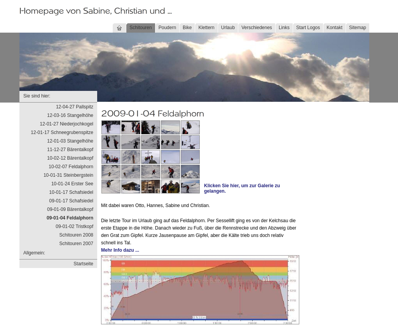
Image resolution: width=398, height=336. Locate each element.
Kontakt (334, 27)
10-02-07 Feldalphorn (71, 166)
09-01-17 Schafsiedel (71, 201)
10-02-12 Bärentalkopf (70, 158)
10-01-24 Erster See (72, 183)
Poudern (167, 27)
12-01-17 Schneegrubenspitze (62, 132)
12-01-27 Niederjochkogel (66, 124)
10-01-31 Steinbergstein (68, 175)
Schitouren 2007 (76, 243)
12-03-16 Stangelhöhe (70, 115)
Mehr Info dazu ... (120, 250)
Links (284, 27)
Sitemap (357, 27)
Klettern (206, 27)
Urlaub (228, 27)
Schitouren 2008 (76, 235)
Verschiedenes (256, 27)
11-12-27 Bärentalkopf (70, 149)
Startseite (83, 263)
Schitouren (140, 27)
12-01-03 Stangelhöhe (70, 141)
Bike (187, 27)
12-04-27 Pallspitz (74, 107)
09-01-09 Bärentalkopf (70, 209)
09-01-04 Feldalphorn (70, 218)
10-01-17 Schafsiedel (71, 192)
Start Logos (308, 27)
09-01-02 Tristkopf (74, 226)
